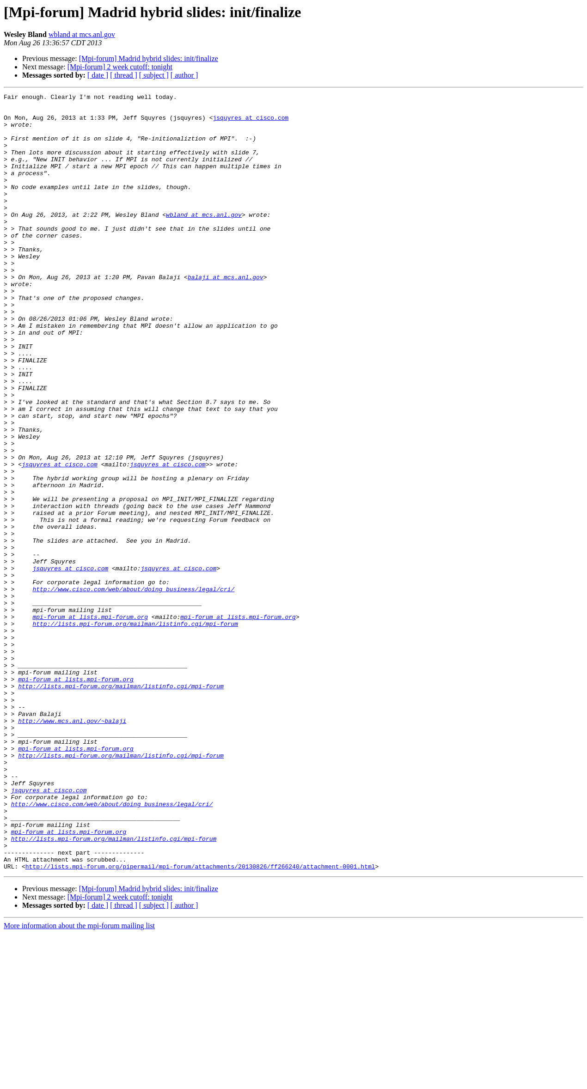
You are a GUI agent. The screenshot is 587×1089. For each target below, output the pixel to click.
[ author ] (184, 75)
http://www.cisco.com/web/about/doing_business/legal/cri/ (133, 689)
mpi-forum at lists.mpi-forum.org (90, 722)
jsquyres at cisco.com (250, 123)
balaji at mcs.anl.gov (225, 314)
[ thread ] (123, 75)
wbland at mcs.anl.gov (82, 34)
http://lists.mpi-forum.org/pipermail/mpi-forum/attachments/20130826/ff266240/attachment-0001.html (200, 1021)
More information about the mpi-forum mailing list (79, 1081)
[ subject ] (154, 75)
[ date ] (97, 75)
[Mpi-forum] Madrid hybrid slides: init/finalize (148, 58)
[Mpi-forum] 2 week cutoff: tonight (119, 67)
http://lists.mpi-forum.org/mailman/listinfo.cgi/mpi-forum (135, 730)
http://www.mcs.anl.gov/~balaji (72, 847)
